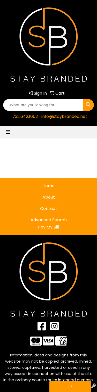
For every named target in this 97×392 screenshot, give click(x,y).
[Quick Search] (43, 105)
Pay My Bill (48, 227)
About (48, 197)
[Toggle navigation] (8, 132)
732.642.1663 (25, 116)
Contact (48, 208)
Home (48, 186)
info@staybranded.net (64, 116)
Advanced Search (49, 220)
